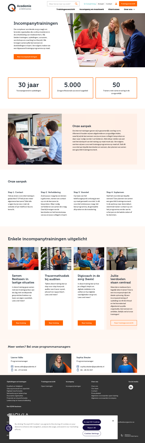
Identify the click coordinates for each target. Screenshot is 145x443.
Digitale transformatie (14, 391)
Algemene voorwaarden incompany (103, 398)
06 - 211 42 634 (21, 370)
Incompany (70, 382)
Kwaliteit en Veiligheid (14, 386)
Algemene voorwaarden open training (104, 396)
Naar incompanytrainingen (27, 57)
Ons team (94, 388)
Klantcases (113, 9)
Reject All (92, 428)
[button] (8, 428)
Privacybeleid (96, 393)
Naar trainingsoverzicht (123, 323)
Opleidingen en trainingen (16, 382)
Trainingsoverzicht (65, 9)
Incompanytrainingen (73, 386)
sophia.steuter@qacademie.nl (92, 366)
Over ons (94, 382)
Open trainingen (47, 386)
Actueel (101, 4)
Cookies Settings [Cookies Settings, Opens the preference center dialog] (91, 433)
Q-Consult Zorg (90, 4)
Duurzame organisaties (15, 396)
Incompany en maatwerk (92, 9)
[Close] (113, 420)
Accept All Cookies (92, 422)
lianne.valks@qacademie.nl (25, 366)
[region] (63, 427)
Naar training (21, 323)
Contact (109, 4)
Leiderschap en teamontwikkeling (19, 400)
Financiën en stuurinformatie (17, 398)
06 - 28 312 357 (86, 370)
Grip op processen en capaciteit (18, 388)
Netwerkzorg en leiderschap (17, 393)
